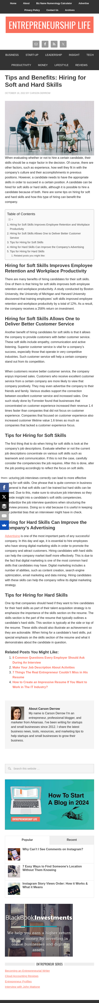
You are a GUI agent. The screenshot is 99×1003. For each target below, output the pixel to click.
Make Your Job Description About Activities (43, 667)
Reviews (81, 65)
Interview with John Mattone (22, 986)
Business (12, 54)
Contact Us (52, 10)
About (26, 3)
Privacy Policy (32, 10)
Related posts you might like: (29, 255)
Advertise (84, 3)
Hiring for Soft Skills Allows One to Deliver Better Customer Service (45, 235)
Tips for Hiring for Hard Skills (27, 251)
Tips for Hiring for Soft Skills (26, 242)
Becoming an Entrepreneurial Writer (27, 970)
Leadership (53, 54)
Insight (74, 54)
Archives (70, 10)
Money (43, 65)
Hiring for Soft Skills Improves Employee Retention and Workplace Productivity (50, 226)
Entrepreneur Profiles (18, 981)
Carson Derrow (40, 93)
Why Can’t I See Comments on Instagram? (52, 849)
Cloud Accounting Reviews (21, 976)
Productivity (21, 65)
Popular (27, 839)
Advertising (12, 536)
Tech (90, 54)
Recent (72, 839)
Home (13, 3)
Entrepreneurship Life (50, 24)
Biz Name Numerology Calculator (54, 3)
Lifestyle (61, 65)
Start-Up (32, 54)
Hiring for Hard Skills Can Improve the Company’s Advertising (47, 247)
